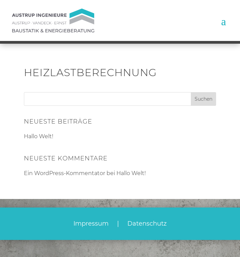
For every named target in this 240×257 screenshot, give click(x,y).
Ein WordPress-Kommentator (64, 173)
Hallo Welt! (38, 136)
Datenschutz (147, 223)
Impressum (91, 223)
